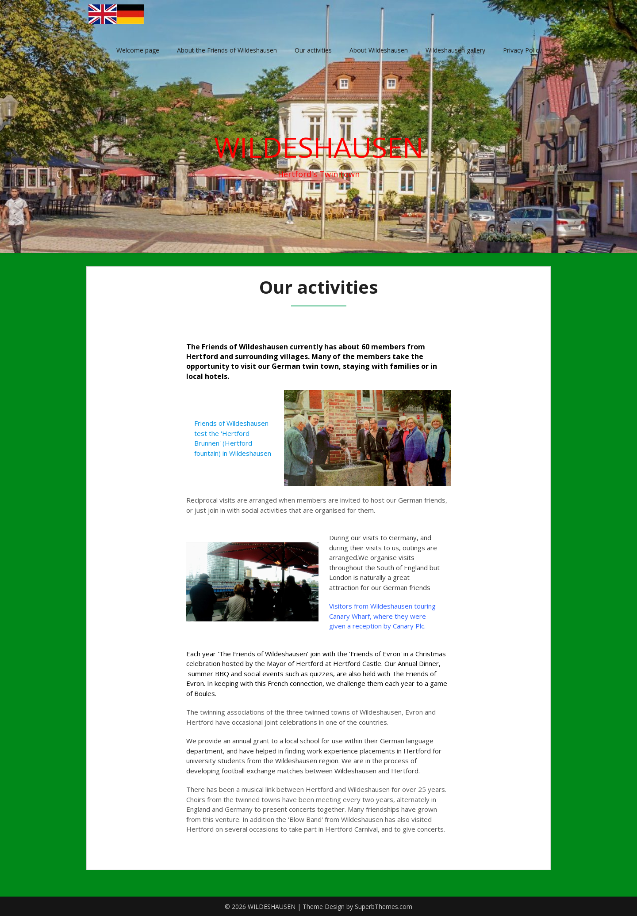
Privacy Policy (522, 50)
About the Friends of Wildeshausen (227, 50)
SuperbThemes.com (383, 906)
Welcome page (137, 50)
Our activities (313, 50)
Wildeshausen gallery (455, 50)
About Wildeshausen (378, 50)
